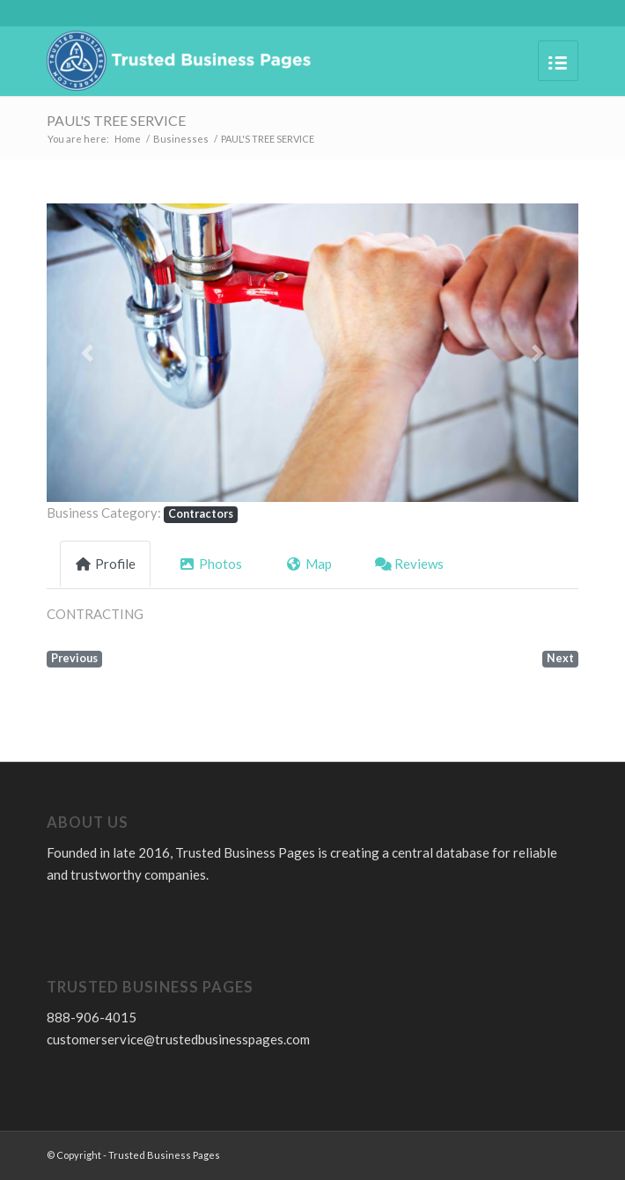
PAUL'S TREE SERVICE (116, 120)
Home (127, 138)
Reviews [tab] (410, 564)
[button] (87, 352)
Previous (74, 658)
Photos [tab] (210, 564)
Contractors (200, 513)
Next (560, 658)
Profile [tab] (105, 564)
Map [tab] (308, 564)
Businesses (181, 138)
